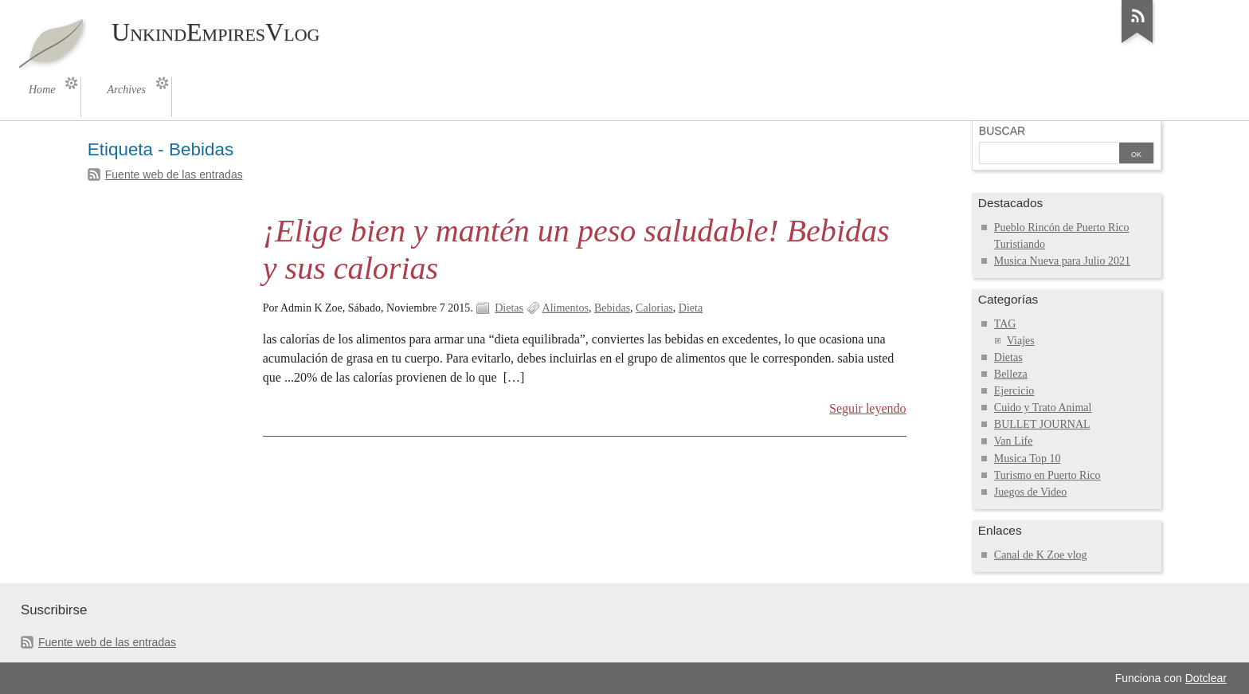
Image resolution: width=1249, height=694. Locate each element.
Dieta (691, 308)
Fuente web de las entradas (174, 174)
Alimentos (565, 308)
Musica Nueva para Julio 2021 (1062, 261)
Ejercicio (1014, 391)
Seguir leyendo (867, 408)
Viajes (1021, 341)
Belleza (1011, 374)
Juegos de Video (1030, 492)
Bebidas (612, 308)
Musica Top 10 (1027, 459)
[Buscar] (1049, 155)
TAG (1005, 324)
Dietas (509, 308)
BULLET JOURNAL (1042, 424)
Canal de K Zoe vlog (1040, 555)
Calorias (654, 308)
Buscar (1002, 130)
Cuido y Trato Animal (1043, 408)
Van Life (1013, 441)
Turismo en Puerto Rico (1047, 475)
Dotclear (1206, 678)
